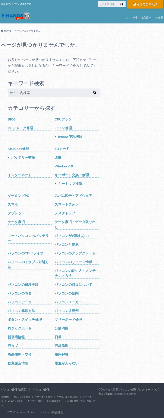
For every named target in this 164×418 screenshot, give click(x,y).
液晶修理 (61, 346)
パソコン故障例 (67, 311)
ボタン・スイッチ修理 (25, 319)
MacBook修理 (18, 149)
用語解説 (61, 354)
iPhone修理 (63, 128)
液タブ (13, 346)
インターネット (20, 175)
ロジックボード (20, 328)
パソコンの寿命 (20, 293)
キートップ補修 (70, 183)
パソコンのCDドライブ (25, 253)
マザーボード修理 (68, 319)
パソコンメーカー (68, 302)
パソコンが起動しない (72, 236)
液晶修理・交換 (20, 354)
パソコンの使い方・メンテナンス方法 (75, 273)
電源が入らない (67, 363)
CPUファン (63, 119)
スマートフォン (67, 204)
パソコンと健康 (67, 244)
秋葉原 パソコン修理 (152, 17)
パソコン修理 (130, 17)
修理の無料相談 (145, 4)
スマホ (13, 204)
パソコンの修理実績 (23, 284)
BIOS (12, 119)
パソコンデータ (20, 302)
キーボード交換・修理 (72, 175)
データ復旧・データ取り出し (75, 224)
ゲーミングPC (18, 195)
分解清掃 (61, 328)
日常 (58, 337)
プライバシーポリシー (21, 412)
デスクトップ (65, 213)
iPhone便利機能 (70, 137)
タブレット (16, 213)
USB (58, 157)
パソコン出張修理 (52, 412)
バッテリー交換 (23, 157)
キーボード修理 (35, 400)
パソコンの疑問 (67, 293)
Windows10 (64, 166)
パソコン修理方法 (21, 311)
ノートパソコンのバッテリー (28, 238)
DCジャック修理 (20, 128)
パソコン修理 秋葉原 (13, 389)
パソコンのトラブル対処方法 (28, 264)
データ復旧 (16, 222)
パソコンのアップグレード (75, 253)
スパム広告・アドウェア (73, 195)
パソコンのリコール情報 (73, 262)
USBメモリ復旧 (15, 400)
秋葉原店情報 (18, 363)
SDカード (62, 149)
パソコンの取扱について (73, 284)
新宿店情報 (16, 337)
